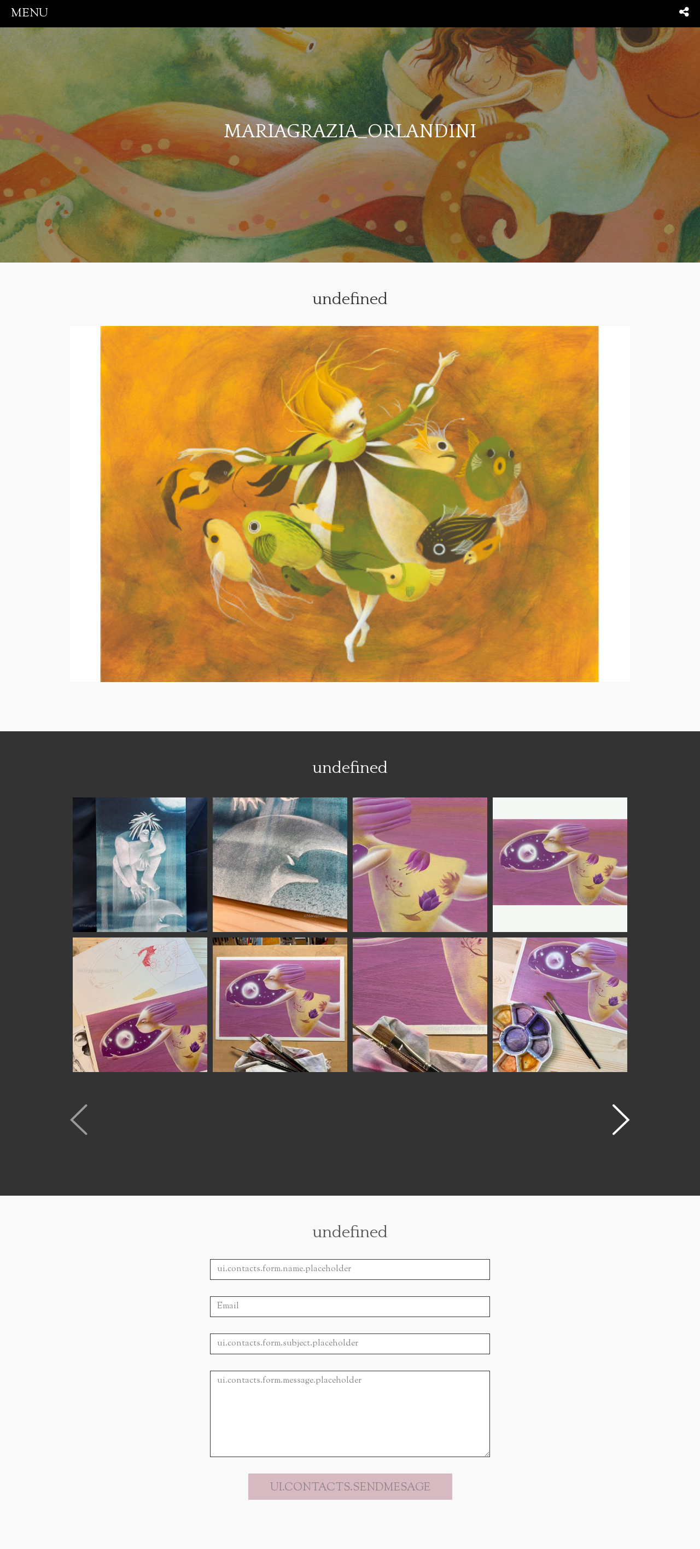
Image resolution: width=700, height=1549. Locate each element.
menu (29, 13)
